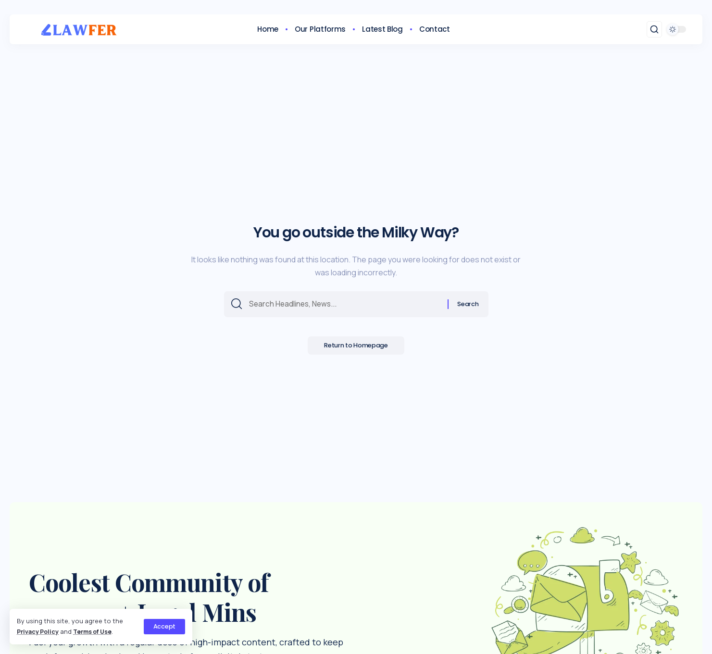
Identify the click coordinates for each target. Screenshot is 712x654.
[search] (654, 29)
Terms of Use (96, 631)
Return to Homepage (356, 347)
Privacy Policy (39, 631)
